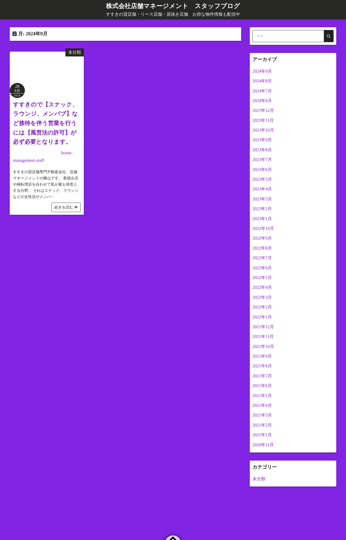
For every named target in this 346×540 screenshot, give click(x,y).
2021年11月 (263, 336)
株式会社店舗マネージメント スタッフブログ (173, 5)
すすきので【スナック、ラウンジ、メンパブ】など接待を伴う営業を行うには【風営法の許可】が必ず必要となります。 (45, 123)
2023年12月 (263, 110)
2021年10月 (263, 346)
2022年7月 (262, 258)
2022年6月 (262, 267)
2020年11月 (263, 444)
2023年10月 (263, 130)
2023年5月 (262, 179)
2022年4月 (262, 287)
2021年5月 (262, 395)
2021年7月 (262, 375)
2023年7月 (262, 159)
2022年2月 (262, 306)
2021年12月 (263, 326)
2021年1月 (262, 434)
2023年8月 (262, 149)
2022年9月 (262, 238)
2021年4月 (262, 405)
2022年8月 (262, 248)
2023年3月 (262, 198)
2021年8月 (262, 366)
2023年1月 (262, 218)
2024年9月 (262, 71)
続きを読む (66, 207)
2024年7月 (262, 90)
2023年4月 (262, 189)
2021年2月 (262, 424)
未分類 (74, 52)
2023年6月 (262, 169)
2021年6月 (262, 385)
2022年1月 (262, 316)
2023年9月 (262, 139)
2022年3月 (262, 297)
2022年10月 (263, 228)
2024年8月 (262, 80)
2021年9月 (262, 356)
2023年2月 (262, 208)
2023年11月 (263, 120)
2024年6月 (262, 100)
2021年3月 (262, 415)
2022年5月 (262, 277)
